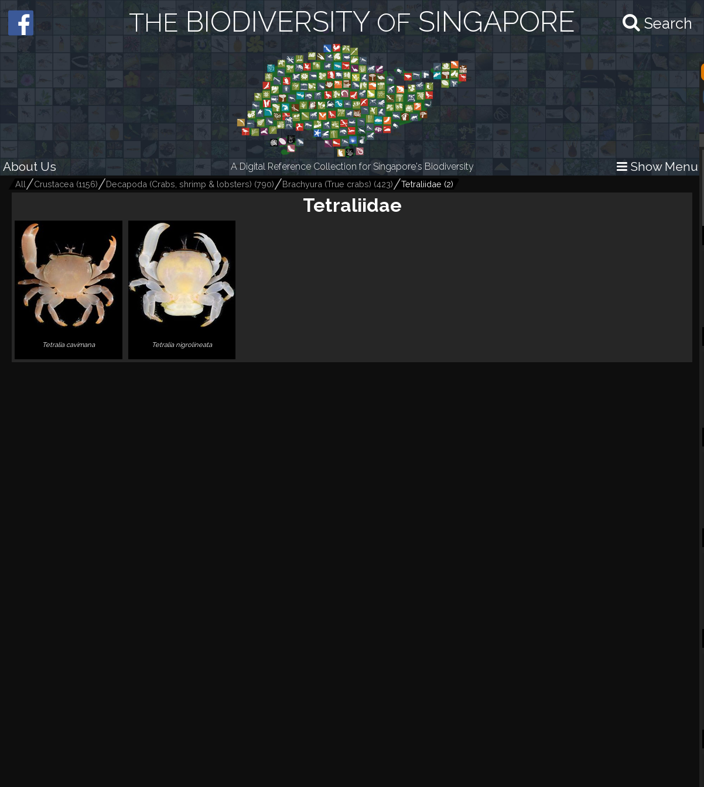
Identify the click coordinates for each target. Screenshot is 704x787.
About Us (29, 166)
